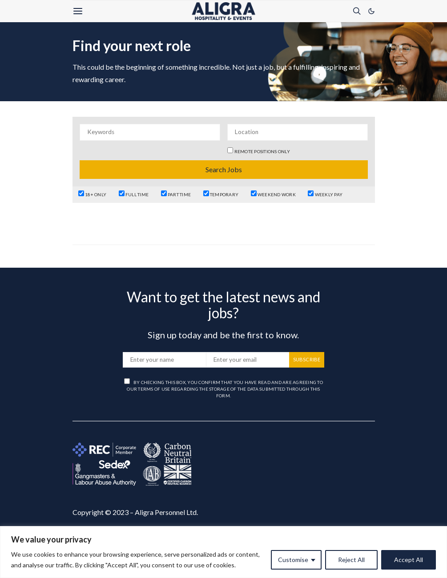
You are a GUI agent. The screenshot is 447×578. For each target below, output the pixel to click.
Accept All (408, 559)
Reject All (351, 559)
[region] (223, 552)
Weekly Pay (325, 193)
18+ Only (92, 193)
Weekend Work (273, 193)
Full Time (134, 193)
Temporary (221, 193)
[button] (371, 11)
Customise (293, 559)
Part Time (176, 193)
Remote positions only (262, 151)
